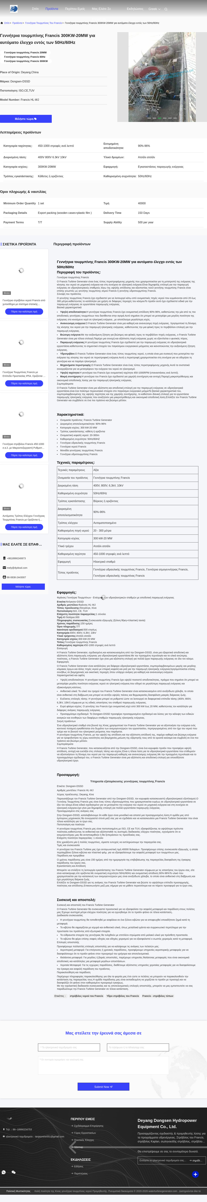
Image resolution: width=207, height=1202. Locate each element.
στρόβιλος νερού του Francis (86, 996)
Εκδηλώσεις (135, 9)
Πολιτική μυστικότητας (18, 1191)
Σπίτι (35, 9)
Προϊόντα (52, 9)
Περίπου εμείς (75, 9)
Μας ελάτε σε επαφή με (101, 10)
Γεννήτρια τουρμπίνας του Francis (43, 23)
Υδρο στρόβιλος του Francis (123, 996)
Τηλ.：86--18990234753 (17, 1129)
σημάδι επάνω (196, 1160)
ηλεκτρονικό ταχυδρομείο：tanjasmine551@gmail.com (33, 1136)
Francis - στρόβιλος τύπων (157, 996)
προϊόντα (17, 23)
